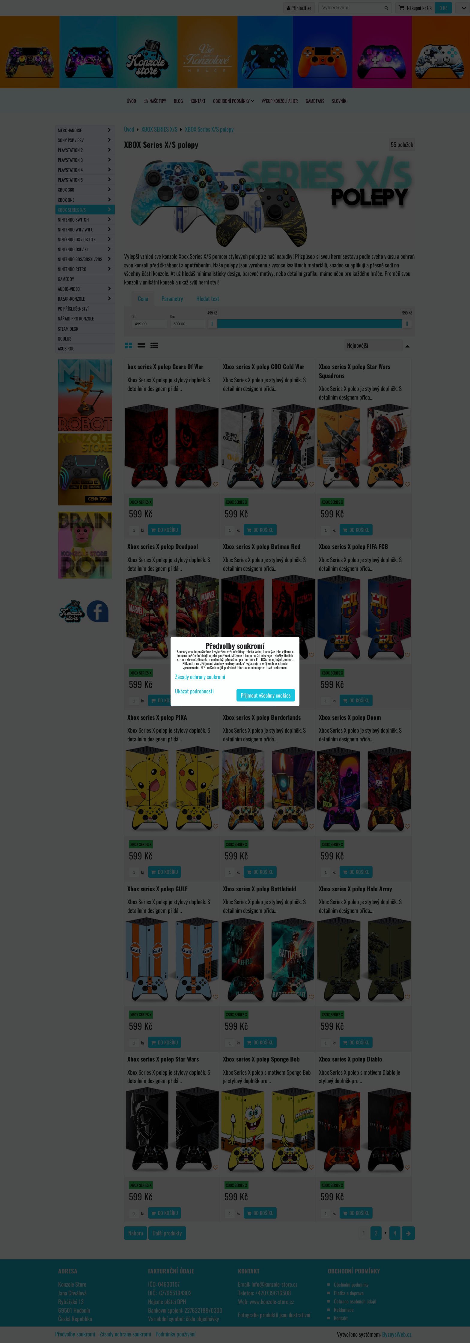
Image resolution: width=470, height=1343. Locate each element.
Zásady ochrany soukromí (200, 676)
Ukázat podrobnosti (194, 691)
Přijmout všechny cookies (266, 695)
